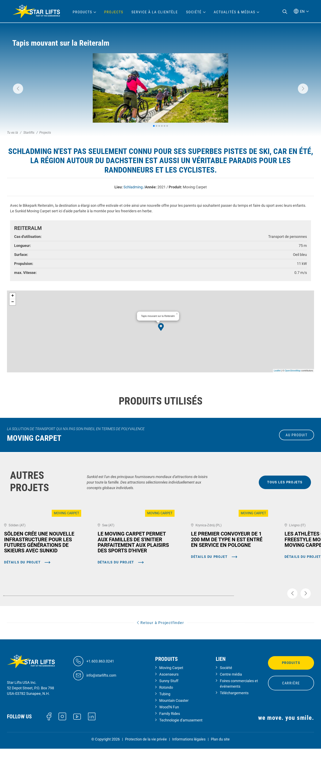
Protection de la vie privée (146, 771)
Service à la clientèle (154, 12)
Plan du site (220, 771)
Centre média (231, 706)
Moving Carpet (171, 699)
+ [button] (12, 296)
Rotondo (166, 719)
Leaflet (277, 370)
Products (82, 12)
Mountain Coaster (174, 732)
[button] (18, 89)
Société (226, 699)
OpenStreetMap (293, 370)
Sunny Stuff (168, 712)
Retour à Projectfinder (160, 654)
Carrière (291, 714)
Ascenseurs (169, 706)
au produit (296, 435)
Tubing (164, 725)
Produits (291, 694)
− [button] (12, 302)
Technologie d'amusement (180, 751)
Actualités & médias (234, 12)
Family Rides (169, 745)
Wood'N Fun (169, 738)
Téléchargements (234, 724)
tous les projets (285, 482)
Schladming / (134, 187)
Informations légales (189, 771)
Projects (113, 12)
